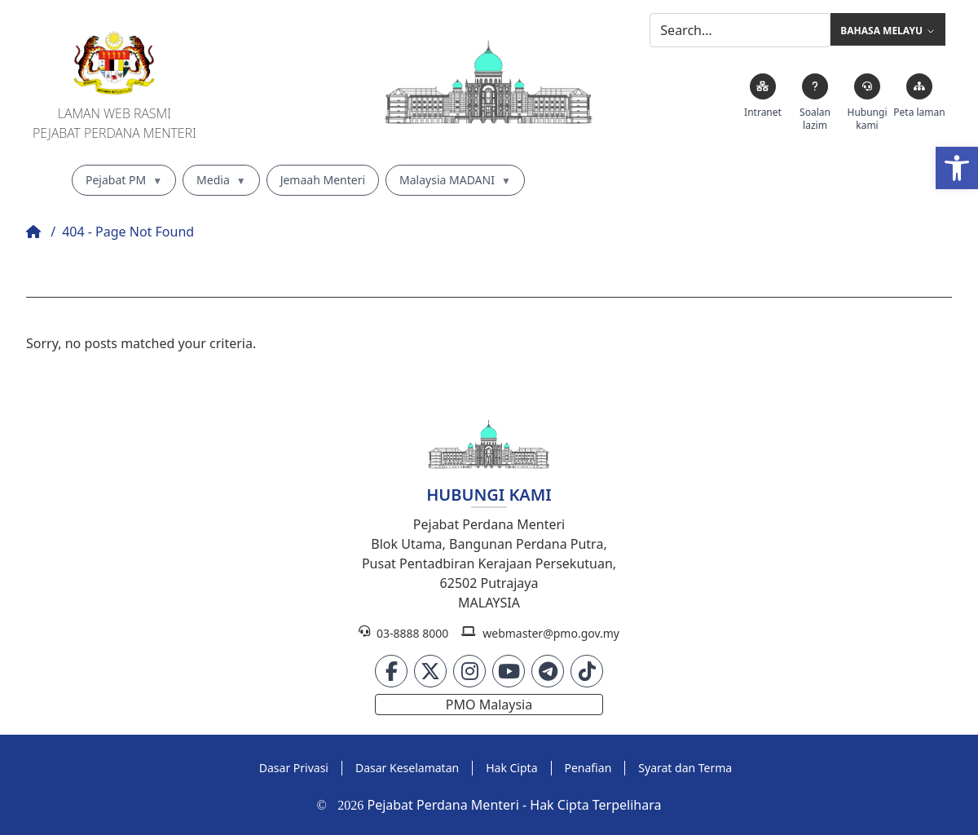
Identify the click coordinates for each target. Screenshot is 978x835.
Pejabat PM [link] (124, 180)
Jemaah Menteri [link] (322, 180)
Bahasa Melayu (888, 31)
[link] (957, 168)
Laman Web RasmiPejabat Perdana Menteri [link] (114, 123)
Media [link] (221, 180)
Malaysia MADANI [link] (455, 180)
